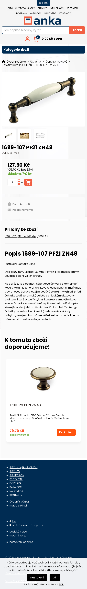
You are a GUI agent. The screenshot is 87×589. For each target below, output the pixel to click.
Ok (54, 577)
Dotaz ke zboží (21, 204)
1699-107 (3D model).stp (20, 236)
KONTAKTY (65, 13)
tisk (14, 521)
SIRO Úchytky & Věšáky (21, 8)
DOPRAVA (21, 13)
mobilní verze (18, 535)
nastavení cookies (21, 542)
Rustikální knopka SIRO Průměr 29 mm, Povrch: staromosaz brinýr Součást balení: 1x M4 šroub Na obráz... (39, 418)
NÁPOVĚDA (50, 13)
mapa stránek (18, 505)
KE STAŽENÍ (72, 8)
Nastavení (37, 577)
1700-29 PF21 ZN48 (25, 405)
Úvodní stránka (16, 61)
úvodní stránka (19, 502)
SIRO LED (42, 8)
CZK (41, 3)
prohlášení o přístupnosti (28, 525)
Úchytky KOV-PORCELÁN (17, 65)
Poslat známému (22, 209)
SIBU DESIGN (57, 8)
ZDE (61, 584)
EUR (46, 3)
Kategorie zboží (43, 49)
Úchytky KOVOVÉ (56, 61)
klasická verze (18, 531)
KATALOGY (35, 13)
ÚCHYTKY (36, 61)
